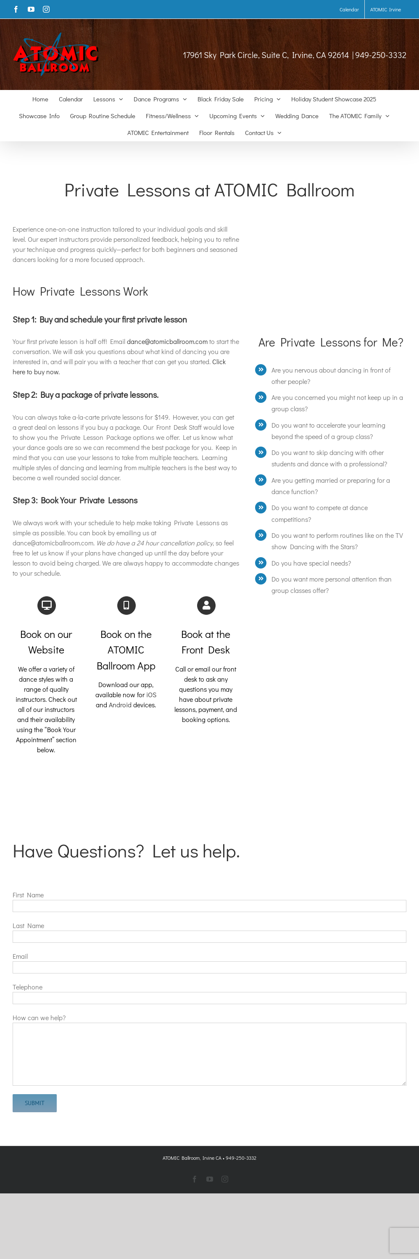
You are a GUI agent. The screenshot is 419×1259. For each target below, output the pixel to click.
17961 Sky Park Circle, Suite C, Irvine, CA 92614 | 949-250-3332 (294, 54)
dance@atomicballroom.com (167, 341)
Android (120, 704)
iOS (151, 694)
